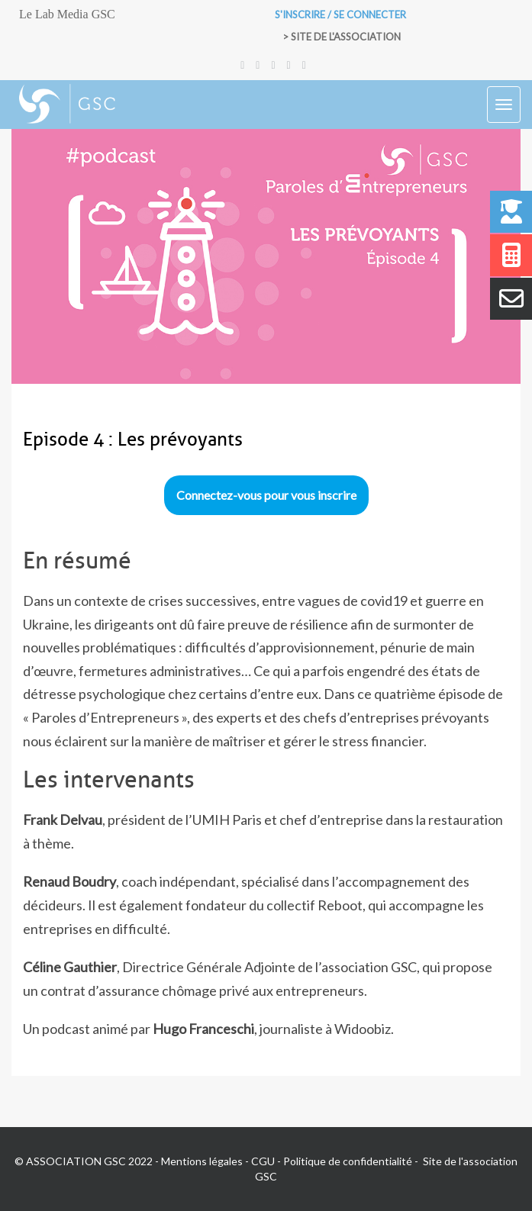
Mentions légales (202, 1161)
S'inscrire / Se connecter (340, 14)
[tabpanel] (266, 795)
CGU (263, 1161)
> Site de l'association (341, 37)
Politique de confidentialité (347, 1161)
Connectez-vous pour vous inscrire (266, 495)
